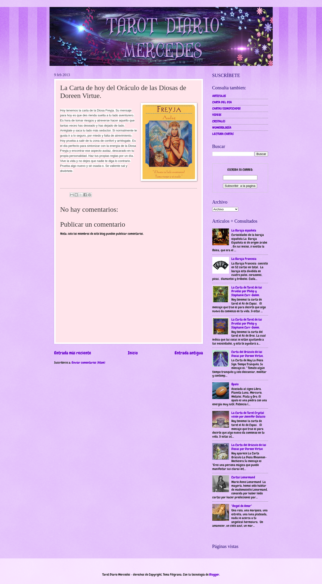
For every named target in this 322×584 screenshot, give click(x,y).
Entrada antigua (189, 353)
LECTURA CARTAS (223, 134)
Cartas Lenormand (243, 477)
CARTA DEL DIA (222, 102)
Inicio (133, 353)
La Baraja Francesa (243, 259)
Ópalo (235, 384)
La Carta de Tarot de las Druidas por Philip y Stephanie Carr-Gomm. (246, 291)
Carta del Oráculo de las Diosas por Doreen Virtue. (247, 354)
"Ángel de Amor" (241, 506)
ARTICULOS (219, 96)
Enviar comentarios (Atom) (88, 362)
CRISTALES (218, 121)
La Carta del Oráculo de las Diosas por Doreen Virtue (248, 447)
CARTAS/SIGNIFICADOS (226, 108)
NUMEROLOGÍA (221, 127)
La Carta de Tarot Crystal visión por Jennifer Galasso (248, 415)
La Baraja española (243, 230)
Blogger (214, 574)
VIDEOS (216, 115)
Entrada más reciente (72, 353)
